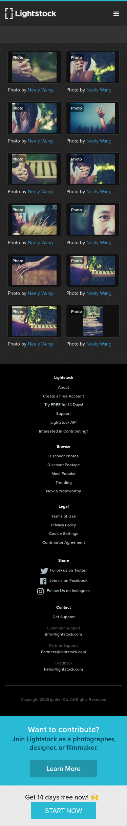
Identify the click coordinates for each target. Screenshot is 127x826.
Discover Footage (63, 465)
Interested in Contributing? (63, 431)
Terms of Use (63, 516)
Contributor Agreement (63, 542)
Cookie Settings (63, 533)
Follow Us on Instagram (68, 590)
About (63, 387)
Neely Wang (40, 90)
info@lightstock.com (63, 634)
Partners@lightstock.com (63, 652)
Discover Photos (63, 456)
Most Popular (63, 473)
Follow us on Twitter (68, 570)
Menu (116, 13)
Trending (64, 482)
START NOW (63, 810)
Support (63, 413)
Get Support (63, 617)
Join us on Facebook (68, 580)
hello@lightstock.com (63, 669)
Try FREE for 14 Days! (63, 404)
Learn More (63, 768)
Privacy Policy (63, 525)
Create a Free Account (63, 396)
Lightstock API (63, 422)
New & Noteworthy (63, 491)
